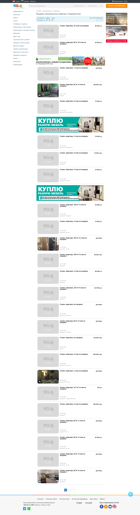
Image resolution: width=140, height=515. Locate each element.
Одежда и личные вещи (23, 43)
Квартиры (57, 11)
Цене (53, 18)
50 (49, 20)
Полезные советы (51, 499)
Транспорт (23, 15)
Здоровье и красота (23, 55)
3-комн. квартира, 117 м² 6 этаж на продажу (73, 388)
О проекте (40, 499)
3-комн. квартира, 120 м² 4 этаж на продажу (73, 205)
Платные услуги (65, 499)
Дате (49, 18)
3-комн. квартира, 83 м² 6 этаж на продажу (72, 471)
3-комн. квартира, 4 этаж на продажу (74, 169)
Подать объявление (116, 6)
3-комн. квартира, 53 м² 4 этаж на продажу (72, 454)
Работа (23, 18)
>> (101, 20)
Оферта (102, 499)
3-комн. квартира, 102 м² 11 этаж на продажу (73, 238)
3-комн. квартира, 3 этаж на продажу (74, 221)
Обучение (23, 33)
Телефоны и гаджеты (23, 24)
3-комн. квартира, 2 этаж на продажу (74, 136)
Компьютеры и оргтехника (23, 27)
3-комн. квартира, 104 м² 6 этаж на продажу (73, 255)
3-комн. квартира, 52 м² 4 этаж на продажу (72, 85)
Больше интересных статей (116, 41)
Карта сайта (93, 499)
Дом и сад (23, 36)
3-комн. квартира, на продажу (71, 304)
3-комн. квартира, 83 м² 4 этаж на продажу (72, 321)
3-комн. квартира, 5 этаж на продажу (74, 101)
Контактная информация (80, 499)
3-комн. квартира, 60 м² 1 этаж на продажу (72, 421)
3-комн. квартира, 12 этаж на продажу (74, 25)
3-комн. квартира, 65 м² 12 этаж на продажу (73, 43)
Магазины (33, 1)
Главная (38, 11)
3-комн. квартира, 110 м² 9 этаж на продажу (73, 288)
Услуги (23, 21)
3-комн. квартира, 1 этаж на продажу (74, 68)
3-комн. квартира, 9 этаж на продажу (74, 153)
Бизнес (23, 58)
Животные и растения (23, 52)
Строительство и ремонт (23, 40)
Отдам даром (17, 64)
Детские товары (23, 46)
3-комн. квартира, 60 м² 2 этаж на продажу (72, 438)
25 (46, 20)
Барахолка (23, 61)
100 (52, 20)
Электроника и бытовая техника (23, 30)
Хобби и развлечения (23, 49)
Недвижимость (23, 11)
